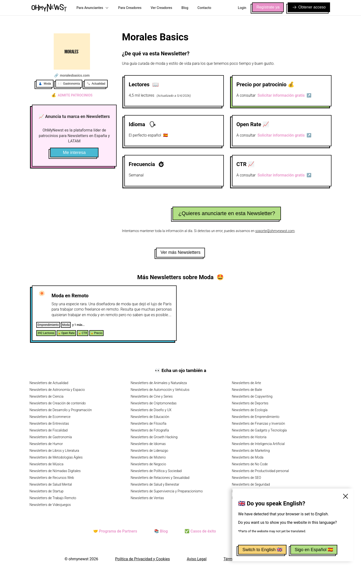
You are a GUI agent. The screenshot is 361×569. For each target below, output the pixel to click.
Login (242, 8)
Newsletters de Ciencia (46, 396)
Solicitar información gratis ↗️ (284, 95)
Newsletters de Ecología (249, 410)
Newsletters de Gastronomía (51, 437)
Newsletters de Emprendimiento (255, 417)
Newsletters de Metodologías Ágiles (56, 457)
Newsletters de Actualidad (49, 383)
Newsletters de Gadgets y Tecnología (259, 430)
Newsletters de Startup (46, 491)
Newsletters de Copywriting (252, 396)
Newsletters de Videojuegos (50, 505)
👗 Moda (44, 83)
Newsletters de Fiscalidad (49, 430)
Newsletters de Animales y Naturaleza (159, 383)
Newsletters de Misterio (148, 457)
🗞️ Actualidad (96, 83)
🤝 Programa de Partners (115, 531)
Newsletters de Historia (249, 437)
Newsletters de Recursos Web (52, 478)
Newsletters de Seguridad (251, 484)
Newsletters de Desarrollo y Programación (61, 410)
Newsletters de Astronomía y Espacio (57, 390)
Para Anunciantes (92, 8)
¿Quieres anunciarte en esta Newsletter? (226, 213)
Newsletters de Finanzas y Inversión (258, 423)
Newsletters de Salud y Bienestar (155, 484)
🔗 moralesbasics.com (72, 75)
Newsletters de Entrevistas (49, 423)
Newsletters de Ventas (147, 498)
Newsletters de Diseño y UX (151, 410)
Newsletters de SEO (246, 478)
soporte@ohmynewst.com (275, 231)
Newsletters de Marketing (251, 450)
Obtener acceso (309, 7)
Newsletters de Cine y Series (152, 396)
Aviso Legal (197, 559)
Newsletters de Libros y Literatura (54, 450)
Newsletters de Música (46, 464)
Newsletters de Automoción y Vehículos (160, 390)
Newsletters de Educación (150, 417)
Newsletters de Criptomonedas (154, 403)
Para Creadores (130, 8)
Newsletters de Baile (247, 390)
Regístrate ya (267, 7)
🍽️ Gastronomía (69, 83)
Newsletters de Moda (247, 457)
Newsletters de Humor (46, 444)
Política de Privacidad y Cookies (142, 559)
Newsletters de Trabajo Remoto (53, 498)
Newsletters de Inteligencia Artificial (258, 444)
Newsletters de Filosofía (148, 423)
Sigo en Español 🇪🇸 (314, 549)
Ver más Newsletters (180, 252)
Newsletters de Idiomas (148, 444)
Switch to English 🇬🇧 (262, 549)
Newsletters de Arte (246, 383)
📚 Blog (161, 531)
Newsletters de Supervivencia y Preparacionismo (167, 491)
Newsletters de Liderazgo (149, 450)
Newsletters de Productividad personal (260, 471)
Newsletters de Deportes (250, 403)
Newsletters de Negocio (148, 464)
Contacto (204, 8)
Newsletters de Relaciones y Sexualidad (160, 478)
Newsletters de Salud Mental (51, 484)
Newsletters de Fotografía (150, 430)
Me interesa (74, 152)
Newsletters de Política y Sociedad (156, 471)
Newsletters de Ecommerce (50, 417)
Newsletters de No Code (250, 464)
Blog (184, 8)
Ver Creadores (161, 8)
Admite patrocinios (71, 95)
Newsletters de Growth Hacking (154, 437)
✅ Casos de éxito (200, 531)
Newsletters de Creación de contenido (58, 403)
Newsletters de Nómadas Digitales (55, 471)
